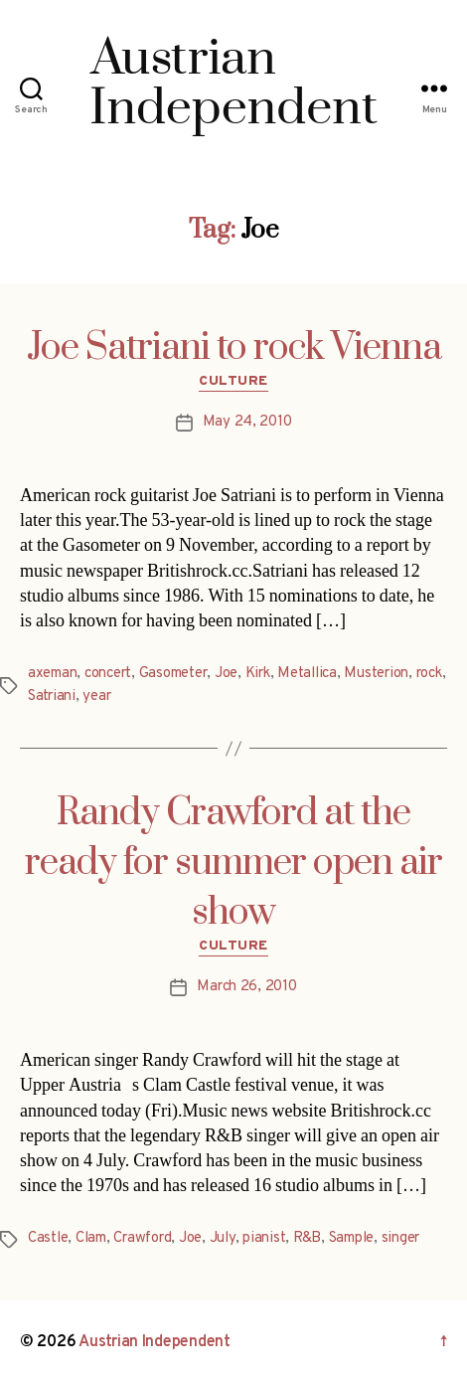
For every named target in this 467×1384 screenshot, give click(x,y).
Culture (233, 381)
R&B (307, 1238)
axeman (52, 673)
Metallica (307, 673)
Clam (91, 1238)
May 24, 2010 (247, 422)
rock (429, 673)
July (222, 1238)
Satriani (52, 696)
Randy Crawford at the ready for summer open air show (233, 863)
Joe (226, 673)
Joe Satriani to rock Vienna (234, 348)
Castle (48, 1238)
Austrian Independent (154, 1342)
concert (107, 673)
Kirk (257, 673)
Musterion (376, 673)
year (96, 696)
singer (400, 1238)
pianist (263, 1238)
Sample (351, 1238)
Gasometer (173, 673)
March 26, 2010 (246, 986)
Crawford (142, 1238)
